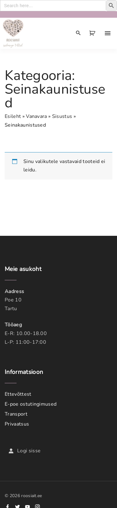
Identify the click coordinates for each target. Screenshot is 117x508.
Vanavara (36, 116)
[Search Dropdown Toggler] (78, 33)
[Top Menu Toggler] (108, 33)
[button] (93, 33)
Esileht (13, 116)
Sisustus (62, 116)
